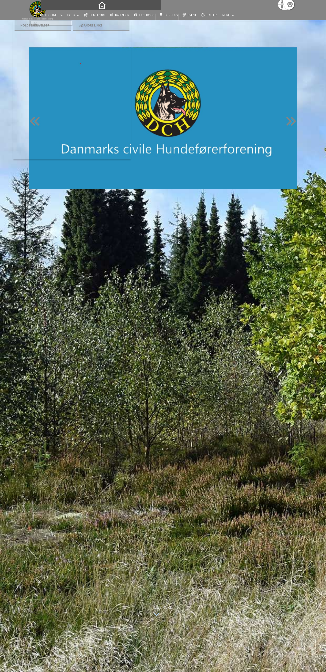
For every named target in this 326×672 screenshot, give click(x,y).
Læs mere (161, 611)
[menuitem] (59, 16)
